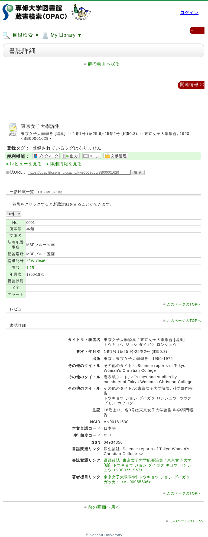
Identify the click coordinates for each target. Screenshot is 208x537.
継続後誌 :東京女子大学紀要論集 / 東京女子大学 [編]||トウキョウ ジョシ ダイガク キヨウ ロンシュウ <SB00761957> (147, 465)
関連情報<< (192, 84)
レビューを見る (26, 163)
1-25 (30, 268)
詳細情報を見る (66, 163)
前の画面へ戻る (104, 63)
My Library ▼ (61, 35)
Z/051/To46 (35, 261)
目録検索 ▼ (21, 35)
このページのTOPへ (184, 304)
